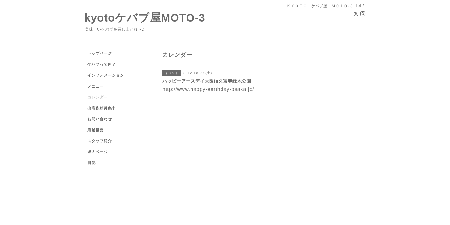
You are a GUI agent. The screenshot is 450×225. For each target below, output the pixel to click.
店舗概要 (96, 130)
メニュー (96, 86)
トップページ (100, 53)
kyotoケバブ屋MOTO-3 (144, 18)
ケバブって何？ (102, 64)
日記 (92, 163)
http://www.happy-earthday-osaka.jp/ (208, 89)
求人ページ (98, 152)
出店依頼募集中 (102, 108)
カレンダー (98, 97)
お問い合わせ (100, 119)
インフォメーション (106, 75)
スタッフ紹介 (100, 141)
